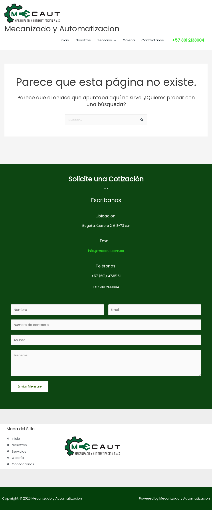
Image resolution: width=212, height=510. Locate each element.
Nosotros (83, 40)
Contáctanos (152, 40)
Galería (129, 40)
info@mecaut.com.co (106, 250)
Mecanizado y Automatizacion (62, 28)
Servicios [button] (104, 40)
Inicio (65, 40)
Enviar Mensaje (30, 386)
